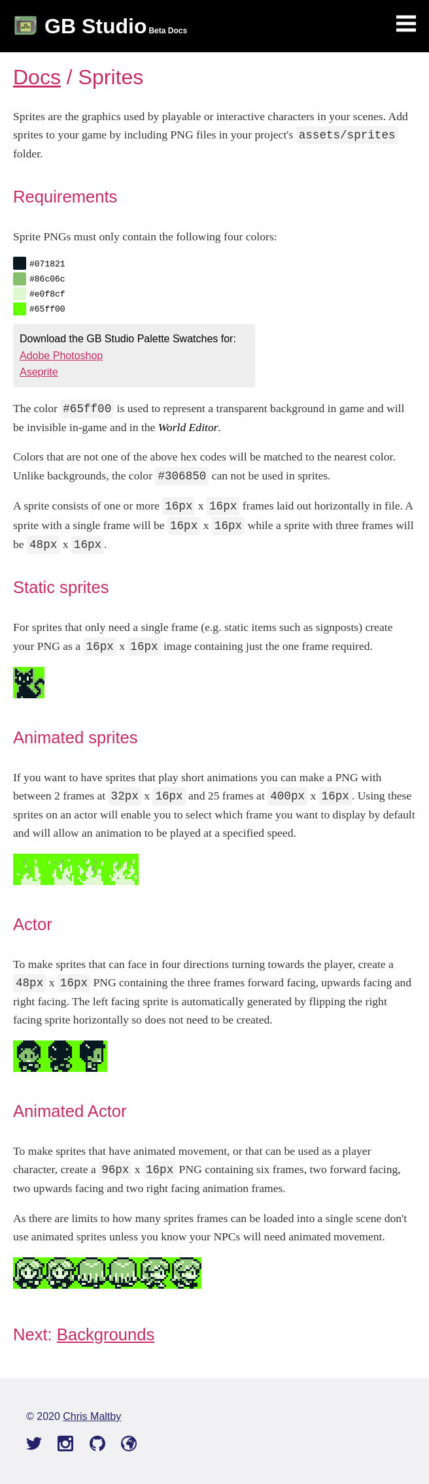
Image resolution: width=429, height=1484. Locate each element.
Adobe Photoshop (61, 355)
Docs (37, 77)
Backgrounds (105, 1334)
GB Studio (95, 26)
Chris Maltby (92, 1416)
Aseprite (39, 372)
